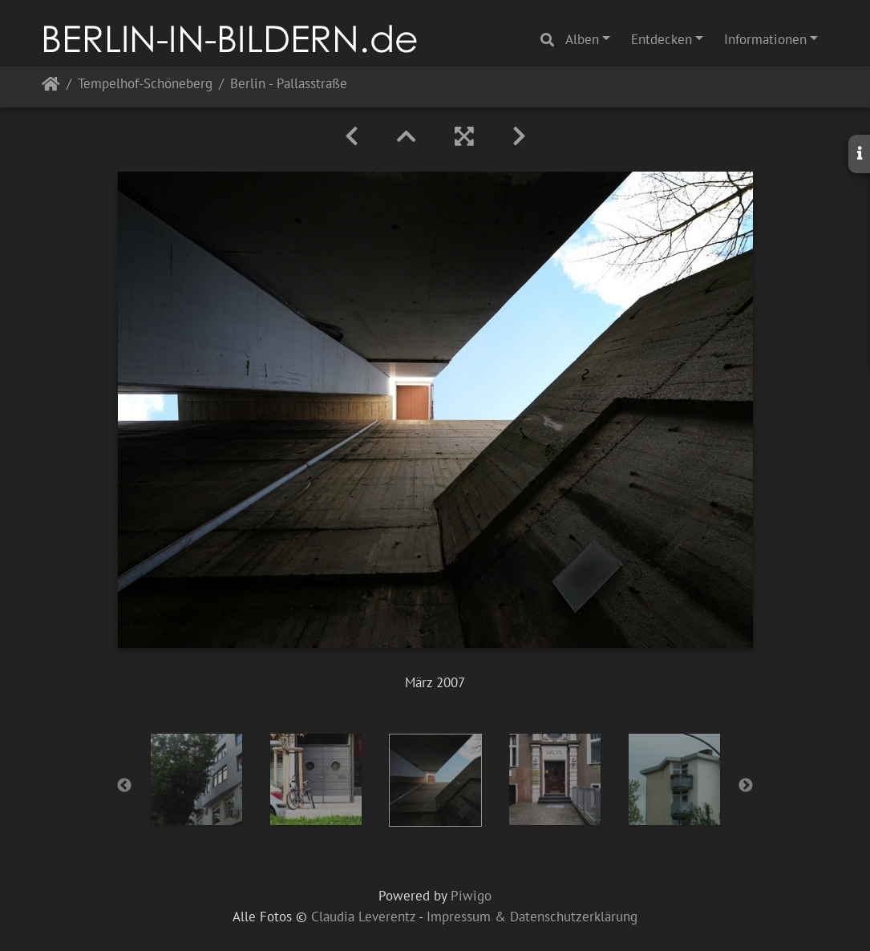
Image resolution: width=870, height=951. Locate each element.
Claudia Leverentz (363, 916)
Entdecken (661, 39)
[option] (196, 779)
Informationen (765, 39)
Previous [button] (124, 786)
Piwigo (471, 895)
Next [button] (746, 786)
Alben (582, 39)
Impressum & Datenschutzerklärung (532, 916)
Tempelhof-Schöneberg (145, 84)
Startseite (51, 87)
